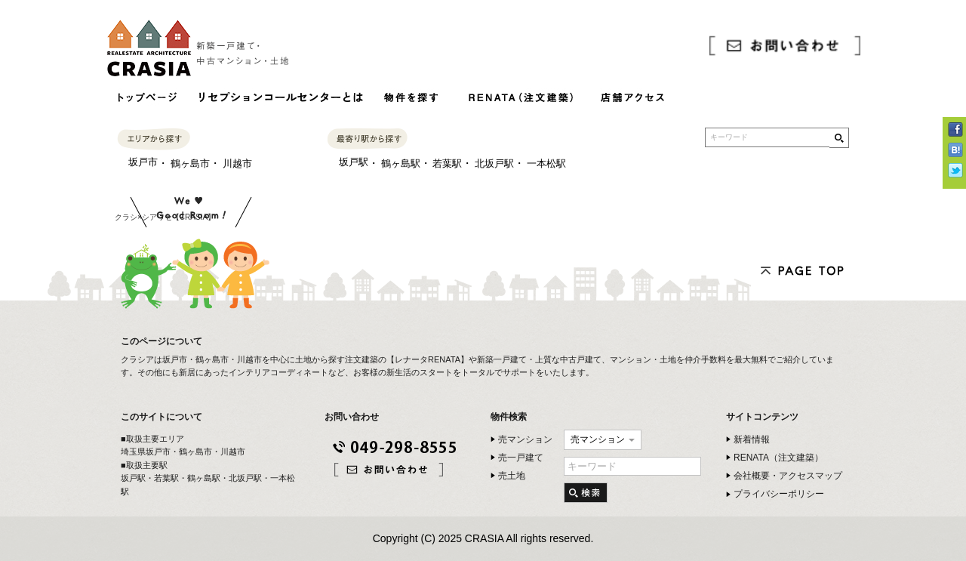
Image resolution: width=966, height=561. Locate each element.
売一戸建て (520, 457)
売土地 (511, 475)
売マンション (525, 439)
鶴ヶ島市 (190, 163)
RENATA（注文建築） (778, 457)
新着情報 (752, 439)
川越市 (237, 163)
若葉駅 (447, 163)
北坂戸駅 (494, 163)
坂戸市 (143, 162)
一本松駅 (546, 163)
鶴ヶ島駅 (400, 163)
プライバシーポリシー (779, 494)
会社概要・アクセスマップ (788, 475)
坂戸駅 (353, 162)
